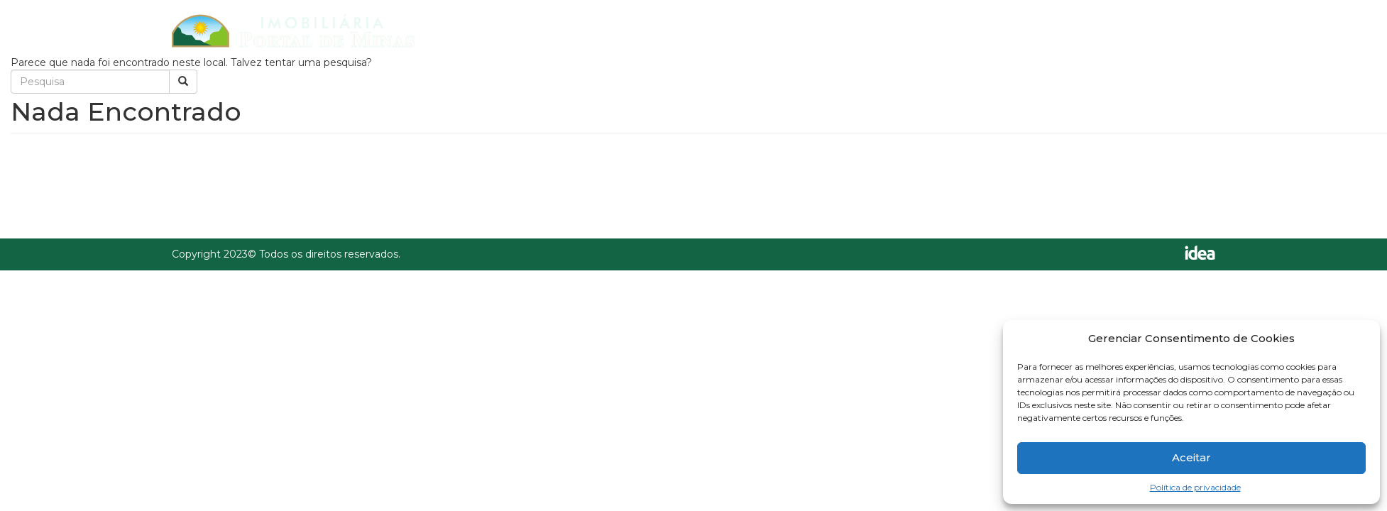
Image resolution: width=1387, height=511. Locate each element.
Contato (1119, 30)
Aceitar (1191, 457)
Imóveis (860, 30)
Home (778, 30)
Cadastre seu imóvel (989, 30)
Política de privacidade (1195, 487)
